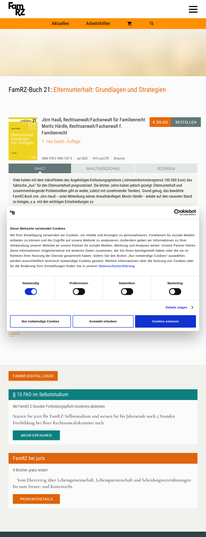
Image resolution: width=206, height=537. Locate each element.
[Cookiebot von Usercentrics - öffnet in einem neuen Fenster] (177, 212)
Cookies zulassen (165, 321)
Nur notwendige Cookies (40, 321)
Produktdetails (36, 499)
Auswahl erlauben (103, 321)
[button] (193, 9)
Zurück (14, 334)
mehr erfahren (36, 435)
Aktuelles (60, 23)
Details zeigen (176, 307)
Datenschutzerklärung (117, 266)
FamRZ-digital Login (33, 376)
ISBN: (45, 158)
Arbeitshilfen (98, 23)
